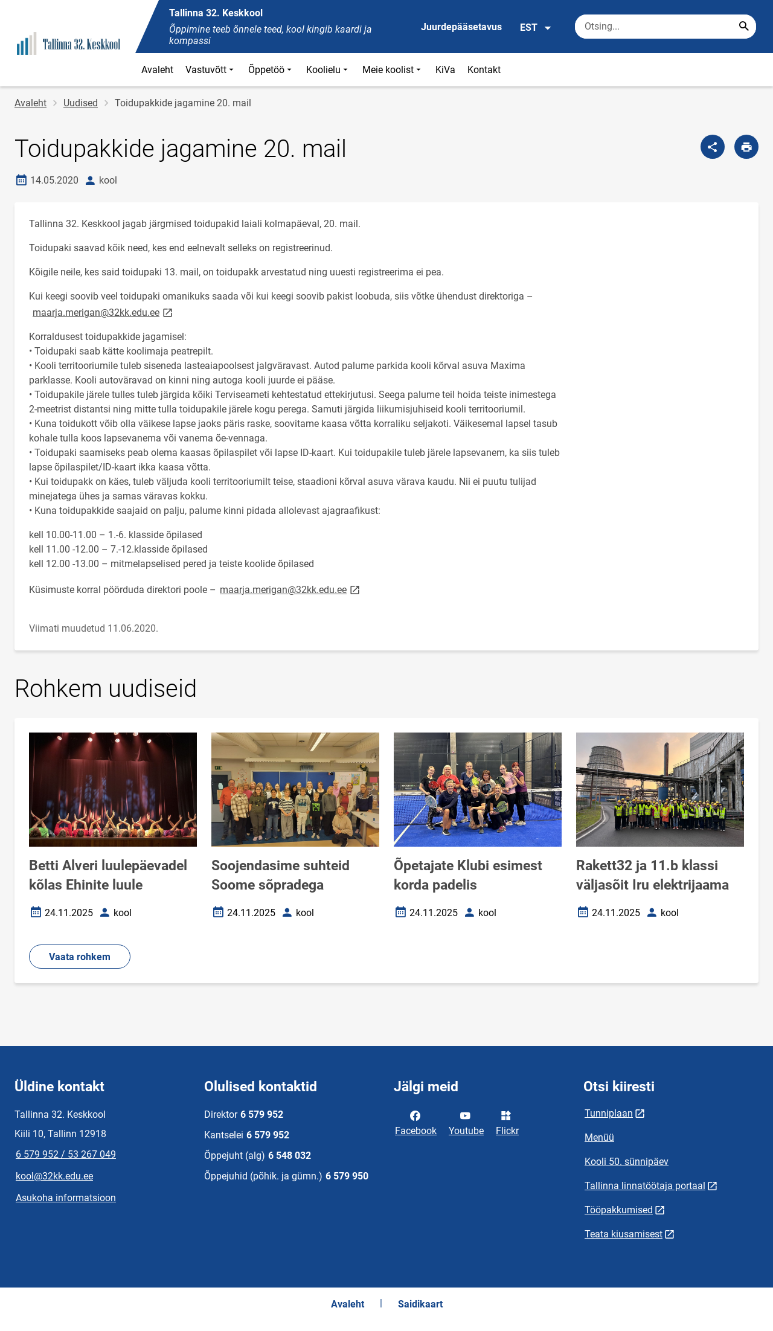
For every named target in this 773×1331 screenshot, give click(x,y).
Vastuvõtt (210, 69)
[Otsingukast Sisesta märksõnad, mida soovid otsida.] (665, 26)
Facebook (416, 1122)
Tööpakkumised (619, 1210)
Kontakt (484, 69)
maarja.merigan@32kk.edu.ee (104, 312)
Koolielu (328, 69)
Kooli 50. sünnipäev (627, 1161)
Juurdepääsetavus (461, 27)
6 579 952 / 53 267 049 (66, 1154)
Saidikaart (420, 1304)
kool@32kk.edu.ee (54, 1176)
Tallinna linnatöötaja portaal (645, 1185)
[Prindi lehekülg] (746, 147)
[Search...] (744, 26)
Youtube (466, 1122)
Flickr (507, 1122)
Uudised (80, 103)
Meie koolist (392, 69)
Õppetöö (271, 69)
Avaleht (157, 69)
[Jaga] (713, 147)
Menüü (599, 1137)
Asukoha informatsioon (66, 1198)
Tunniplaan (609, 1113)
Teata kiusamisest (623, 1234)
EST (536, 28)
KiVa (445, 69)
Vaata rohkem (80, 957)
